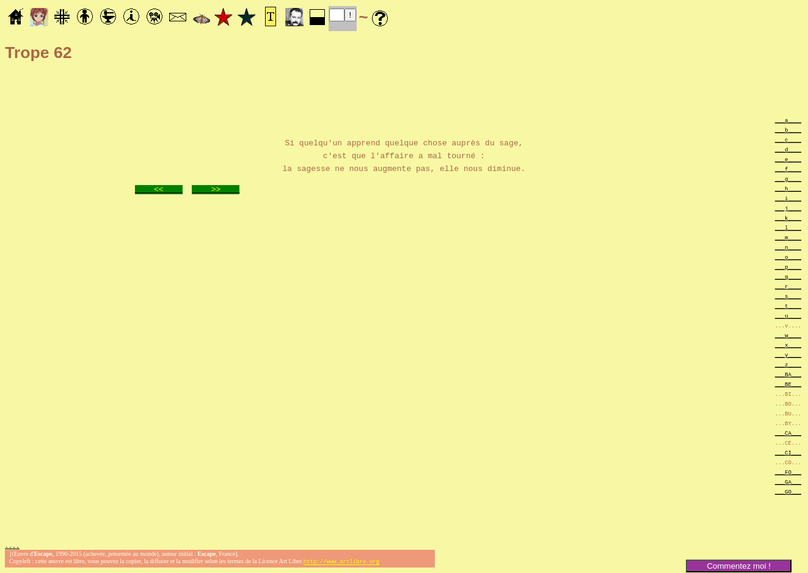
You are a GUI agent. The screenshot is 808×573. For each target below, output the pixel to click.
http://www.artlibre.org (341, 563)
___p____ (788, 267)
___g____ (788, 179)
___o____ (788, 257)
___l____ (788, 228)
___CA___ (788, 433)
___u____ (788, 315)
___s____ (788, 296)
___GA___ (788, 482)
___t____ (788, 306)
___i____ (788, 198)
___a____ (788, 120)
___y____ (788, 355)
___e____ (788, 159)
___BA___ (788, 374)
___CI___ (788, 452)
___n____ (788, 247)
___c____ (788, 140)
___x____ (788, 345)
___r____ (788, 286)
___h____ (788, 188)
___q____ (788, 276)
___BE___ (788, 384)
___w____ (788, 335)
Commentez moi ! (738, 566)
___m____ (788, 237)
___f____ (788, 169)
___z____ (788, 364)
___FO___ (788, 472)
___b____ (788, 130)
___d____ (788, 149)
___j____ (788, 208)
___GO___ (788, 491)
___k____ (788, 218)
